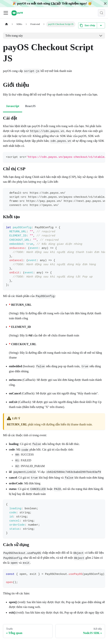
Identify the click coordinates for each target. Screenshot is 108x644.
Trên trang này (14, 35)
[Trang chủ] (6, 24)
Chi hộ (55, 3)
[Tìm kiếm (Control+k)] (101, 12)
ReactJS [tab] (30, 106)
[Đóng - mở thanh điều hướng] (6, 13)
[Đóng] (105, 3)
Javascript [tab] (12, 106)
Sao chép (87, 25)
